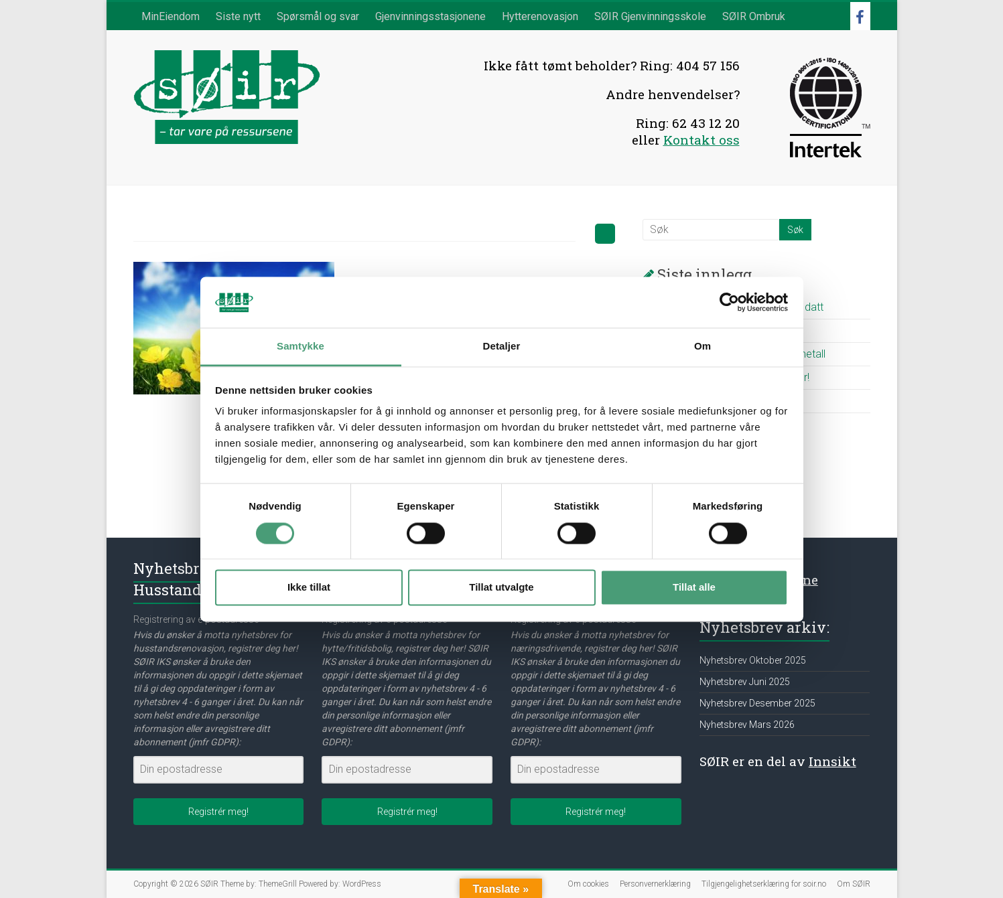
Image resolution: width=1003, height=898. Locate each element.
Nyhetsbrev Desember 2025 (757, 703)
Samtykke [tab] (300, 346)
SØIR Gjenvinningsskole (650, 16)
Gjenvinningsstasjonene (430, 16)
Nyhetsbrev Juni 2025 (744, 681)
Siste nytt (238, 16)
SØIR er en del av (777, 761)
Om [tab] (702, 346)
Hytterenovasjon (540, 16)
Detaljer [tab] (502, 346)
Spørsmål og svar (318, 16)
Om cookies (588, 884)
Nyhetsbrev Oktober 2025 (752, 660)
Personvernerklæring (655, 884)
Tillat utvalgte (501, 587)
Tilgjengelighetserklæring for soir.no (763, 884)
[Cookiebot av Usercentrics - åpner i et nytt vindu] (729, 302)
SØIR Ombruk (753, 16)
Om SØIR (853, 884)
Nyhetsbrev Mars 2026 (747, 724)
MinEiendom (170, 16)
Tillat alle (694, 587)
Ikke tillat (308, 587)
